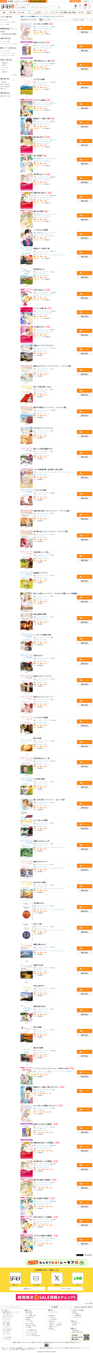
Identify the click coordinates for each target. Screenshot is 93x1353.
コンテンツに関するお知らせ (33, 1335)
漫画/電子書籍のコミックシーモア (10, 1312)
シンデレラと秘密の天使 (42, 635)
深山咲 (52, 555)
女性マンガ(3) (3, 20)
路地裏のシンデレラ (40, 573)
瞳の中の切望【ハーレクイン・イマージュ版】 (50, 407)
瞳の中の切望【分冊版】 (42, 1180)
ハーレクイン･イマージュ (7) (7, 53)
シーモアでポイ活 (65, 1288)
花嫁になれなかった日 (41, 841)
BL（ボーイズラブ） (8, 1317)
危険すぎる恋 (38, 965)
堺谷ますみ (53, 251)
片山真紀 (52, 741)
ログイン (86, 1)
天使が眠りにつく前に (41, 552)
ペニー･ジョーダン (60, 1071)
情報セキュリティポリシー (37, 1342)
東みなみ (52, 272)
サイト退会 (28, 1327)
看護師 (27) (5, 63)
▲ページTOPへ (89, 1303)
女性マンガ (42, 1091)
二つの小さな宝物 (39, 490)
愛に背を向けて (39, 137)
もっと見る (14, 75)
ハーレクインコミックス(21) (7, 22)
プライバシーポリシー (26, 1342)
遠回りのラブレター (40, 862)
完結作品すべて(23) (5, 96)
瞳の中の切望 (38, 211)
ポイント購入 (29, 1313)
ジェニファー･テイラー (43, 26)
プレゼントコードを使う (32, 1332)
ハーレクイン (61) (4, 41)
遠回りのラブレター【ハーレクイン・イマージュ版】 (52, 366)
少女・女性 (21, 12)
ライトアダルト (89, 12)
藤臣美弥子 (40, 158)
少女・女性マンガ (7, 1315)
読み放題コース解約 (31, 1325)
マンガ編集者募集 (76, 1315)
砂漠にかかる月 (39, 42)
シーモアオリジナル (8, 1328)
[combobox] (43, 7)
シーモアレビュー (6, 1339)
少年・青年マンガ (7, 1313)
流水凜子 (52, 45)
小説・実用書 (63, 12)
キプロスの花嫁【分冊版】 (43, 1236)
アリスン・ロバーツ (69, 472)
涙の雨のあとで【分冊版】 (43, 1161)
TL (46, 12)
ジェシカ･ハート (41, 1071)
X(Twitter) (74, 1324)
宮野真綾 (52, 493)
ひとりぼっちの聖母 (40, 24)
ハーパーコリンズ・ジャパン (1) (8, 43)
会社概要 (14, 1342)
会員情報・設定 (29, 1317)
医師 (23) (4, 65)
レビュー (17, 1)
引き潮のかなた (39, 327)
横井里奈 (52, 63)
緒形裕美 (52, 329)
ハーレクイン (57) (4, 51)
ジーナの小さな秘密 (40, 230)
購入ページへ (85, 28)
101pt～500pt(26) (4, 84)
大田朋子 (52, 658)
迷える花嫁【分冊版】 (41, 1198)
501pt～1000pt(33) (5, 86)
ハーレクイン (46, 30)
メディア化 (80, 12)
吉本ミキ (52, 802)
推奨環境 (51, 1328)
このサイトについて (60, 1342)
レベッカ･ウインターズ (43, 472)
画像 (48, 19)
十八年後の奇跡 (39, 779)
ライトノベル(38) (4, 24)
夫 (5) (3, 69)
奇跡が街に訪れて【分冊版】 (44, 1143)
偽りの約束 (37, 738)
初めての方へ (52, 1321)
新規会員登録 (29, 1312)
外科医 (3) (4, 72)
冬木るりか (69, 1071)
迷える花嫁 (37, 156)
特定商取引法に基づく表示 (49, 1342)
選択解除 (2, 31)
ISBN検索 (67, 1342)
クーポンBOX (29, 1321)
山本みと (52, 679)
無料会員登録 (75, 1)
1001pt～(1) (3, 88)
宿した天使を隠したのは (42, 387)
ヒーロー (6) (5, 67)
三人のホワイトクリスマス (43, 428)
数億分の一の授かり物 (41, 118)
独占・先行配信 (7, 1330)
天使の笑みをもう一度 (41, 61)
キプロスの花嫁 (39, 79)
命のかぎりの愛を (39, 882)
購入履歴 (28, 1319)
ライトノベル (55, 12)
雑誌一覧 (77, 1307)
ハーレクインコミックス (45, 28)
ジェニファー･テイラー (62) (9, 34)
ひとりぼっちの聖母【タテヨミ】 (45, 1106)
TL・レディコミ (7, 1319)
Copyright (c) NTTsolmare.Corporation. (46, 1351)
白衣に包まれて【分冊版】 (43, 1217)
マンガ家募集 (75, 1313)
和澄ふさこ (53, 103)
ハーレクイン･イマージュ (57, 255)
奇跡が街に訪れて (40, 193)
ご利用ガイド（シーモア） (55, 1323)
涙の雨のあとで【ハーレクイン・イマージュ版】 (51, 531)
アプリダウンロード (54, 1312)
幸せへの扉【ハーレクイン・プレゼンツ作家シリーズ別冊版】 (55, 593)
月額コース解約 (29, 1323)
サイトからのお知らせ (31, 1333)
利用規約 (19, 1342)
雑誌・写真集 (72, 12)
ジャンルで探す (21, 7)
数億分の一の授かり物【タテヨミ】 (46, 1087)
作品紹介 (74, 1312)
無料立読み (84, 32)
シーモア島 (24, 1)
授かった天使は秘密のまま (43, 449)
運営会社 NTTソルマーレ (75, 1342)
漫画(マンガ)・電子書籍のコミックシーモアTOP (34, 16)
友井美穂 (52, 121)
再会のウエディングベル (42, 676)
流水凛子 (52, 1127)
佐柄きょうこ (50, 1071)
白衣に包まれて (39, 290)
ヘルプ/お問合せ (53, 1319)
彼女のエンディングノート (43, 697)
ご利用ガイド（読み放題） (55, 1324)
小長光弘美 (53, 720)
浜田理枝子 (53, 311)
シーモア (3, 1)
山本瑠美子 (53, 82)
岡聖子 (52, 596)
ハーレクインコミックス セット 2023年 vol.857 (51, 1068)
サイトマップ (52, 1330)
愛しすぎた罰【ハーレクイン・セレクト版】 (49, 800)
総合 (4, 12)
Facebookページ (76, 1323)
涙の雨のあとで (39, 174)
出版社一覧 (83, 1307)
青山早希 (52, 947)
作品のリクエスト (53, 1326)
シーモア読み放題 (6, 1337)
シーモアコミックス (38, 12)
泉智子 (52, 369)
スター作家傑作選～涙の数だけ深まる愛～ (48, 469)
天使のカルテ (38, 655)
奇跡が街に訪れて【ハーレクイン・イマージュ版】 (51, 511)
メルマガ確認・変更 (31, 1315)
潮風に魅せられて (39, 944)
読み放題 (10, 1)
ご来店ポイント (27, 1288)
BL (29, 12)
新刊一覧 (90, 1307)
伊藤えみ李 (40, 232)
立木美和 (52, 26)
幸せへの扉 (37, 924)
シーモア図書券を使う (31, 1330)
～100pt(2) (3, 82)
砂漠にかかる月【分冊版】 (43, 1124)
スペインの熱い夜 (40, 308)
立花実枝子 (53, 292)
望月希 (52, 513)
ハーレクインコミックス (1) (7, 55)
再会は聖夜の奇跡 (39, 614)
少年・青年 (12, 12)
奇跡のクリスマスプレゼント (43, 345)
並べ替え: (76, 19)
